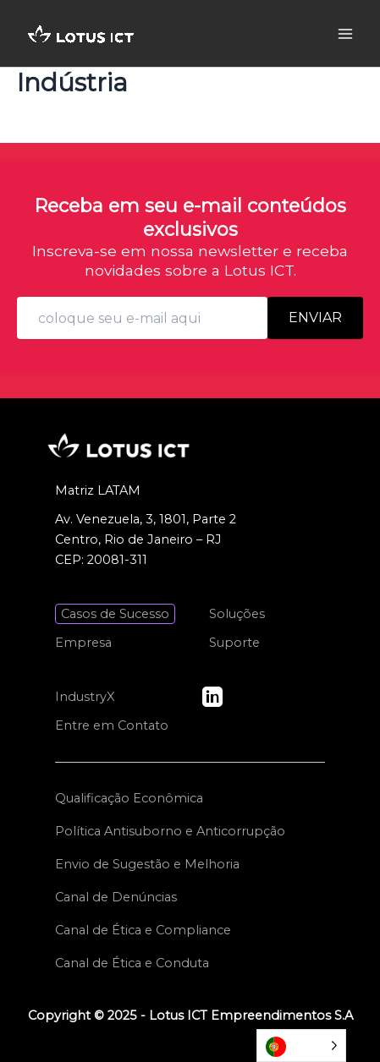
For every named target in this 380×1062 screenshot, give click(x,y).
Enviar (315, 317)
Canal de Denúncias (116, 897)
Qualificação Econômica (129, 798)
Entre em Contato (111, 725)
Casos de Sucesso (115, 613)
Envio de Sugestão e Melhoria (147, 864)
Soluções (237, 613)
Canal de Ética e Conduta (132, 963)
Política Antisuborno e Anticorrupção (170, 831)
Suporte (234, 642)
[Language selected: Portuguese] (301, 1045)
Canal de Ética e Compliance (143, 930)
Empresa (83, 642)
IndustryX (85, 696)
